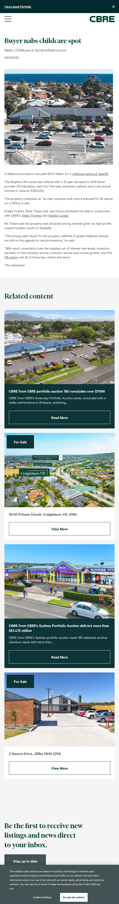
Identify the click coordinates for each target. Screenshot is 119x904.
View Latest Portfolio (17, 6)
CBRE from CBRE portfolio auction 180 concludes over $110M (57, 396)
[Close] (112, 872)
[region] (59, 884)
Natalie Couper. (58, 215)
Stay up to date (25, 861)
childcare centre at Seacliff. (90, 173)
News (8, 49)
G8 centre (11, 257)
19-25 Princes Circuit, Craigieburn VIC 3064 (43, 519)
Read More (59, 423)
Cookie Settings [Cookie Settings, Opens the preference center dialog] (42, 897)
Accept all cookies (73, 897)
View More (59, 534)
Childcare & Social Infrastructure (41, 49)
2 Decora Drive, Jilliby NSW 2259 (35, 758)
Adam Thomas (32, 215)
